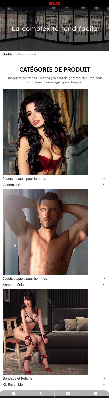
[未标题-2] (45, 232)
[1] (45, 332)
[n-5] (45, 132)
